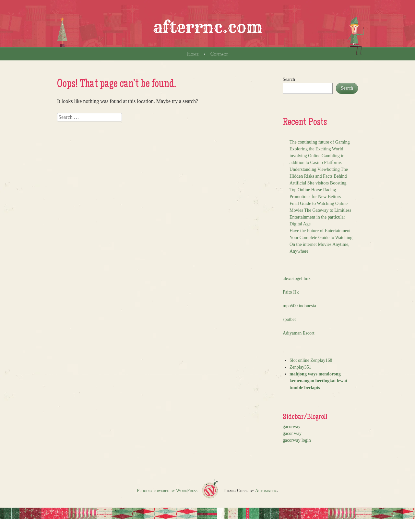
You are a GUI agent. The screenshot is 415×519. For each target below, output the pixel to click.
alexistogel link (297, 278)
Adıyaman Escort (298, 333)
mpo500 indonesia (299, 305)
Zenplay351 (300, 367)
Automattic (266, 490)
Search (289, 79)
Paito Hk (291, 292)
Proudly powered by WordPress (167, 490)
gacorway (291, 426)
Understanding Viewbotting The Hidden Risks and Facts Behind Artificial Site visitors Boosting (319, 176)
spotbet (289, 319)
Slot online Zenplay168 (311, 360)
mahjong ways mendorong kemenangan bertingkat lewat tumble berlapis (318, 381)
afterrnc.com (207, 27)
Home (193, 54)
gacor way (292, 433)
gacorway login (297, 440)
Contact (219, 54)
